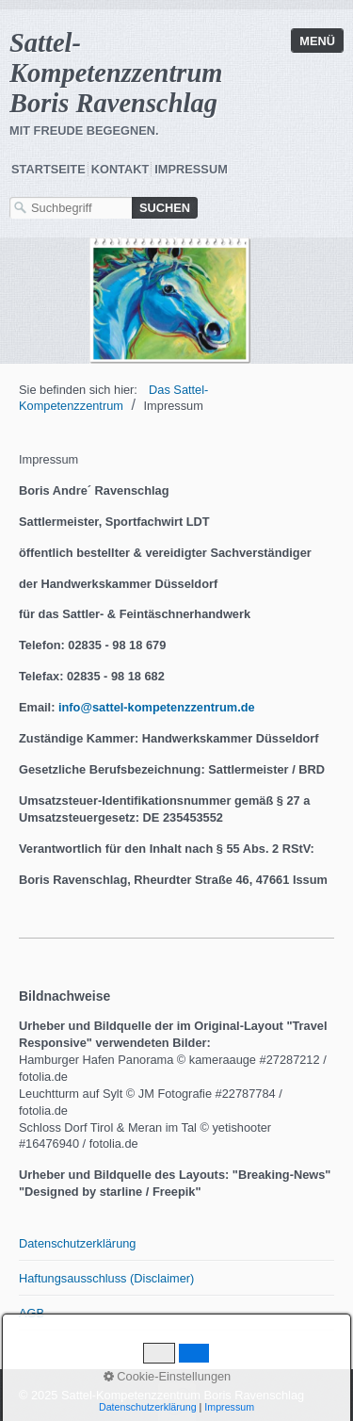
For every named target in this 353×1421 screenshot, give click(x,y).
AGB (31, 1313)
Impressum (191, 169)
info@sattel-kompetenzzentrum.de (156, 707)
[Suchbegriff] (70, 208)
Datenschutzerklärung (77, 1243)
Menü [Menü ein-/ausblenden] (317, 41)
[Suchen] (165, 208)
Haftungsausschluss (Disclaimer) (106, 1278)
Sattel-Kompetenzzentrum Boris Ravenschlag (115, 73)
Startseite (48, 169)
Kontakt (120, 169)
